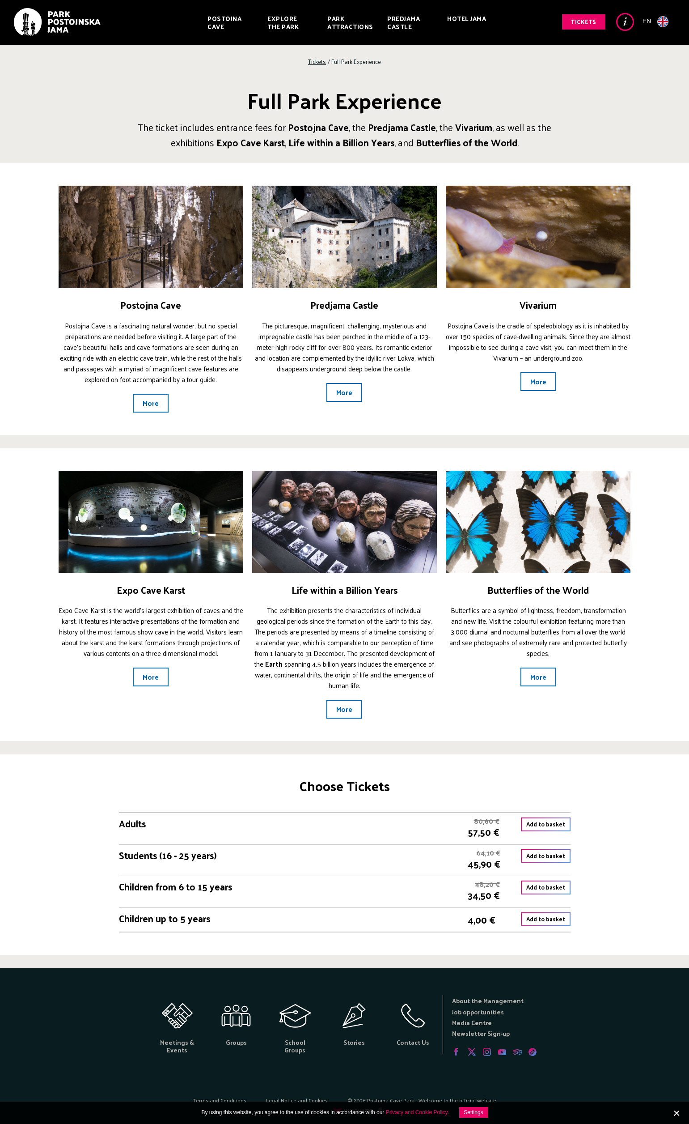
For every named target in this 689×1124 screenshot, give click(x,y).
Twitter (471, 1052)
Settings (473, 1112)
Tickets (583, 22)
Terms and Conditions (219, 1100)
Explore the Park (283, 22)
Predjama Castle (403, 22)
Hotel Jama (466, 18)
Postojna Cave (224, 22)
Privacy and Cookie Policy (417, 1112)
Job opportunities (478, 1012)
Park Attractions (350, 22)
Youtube (502, 1052)
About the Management (488, 1000)
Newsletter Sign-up (481, 1033)
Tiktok (532, 1052)
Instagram (487, 1052)
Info (625, 22)
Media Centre (472, 1022)
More (151, 403)
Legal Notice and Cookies (297, 1100)
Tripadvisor (517, 1052)
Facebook (456, 1052)
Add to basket (545, 824)
